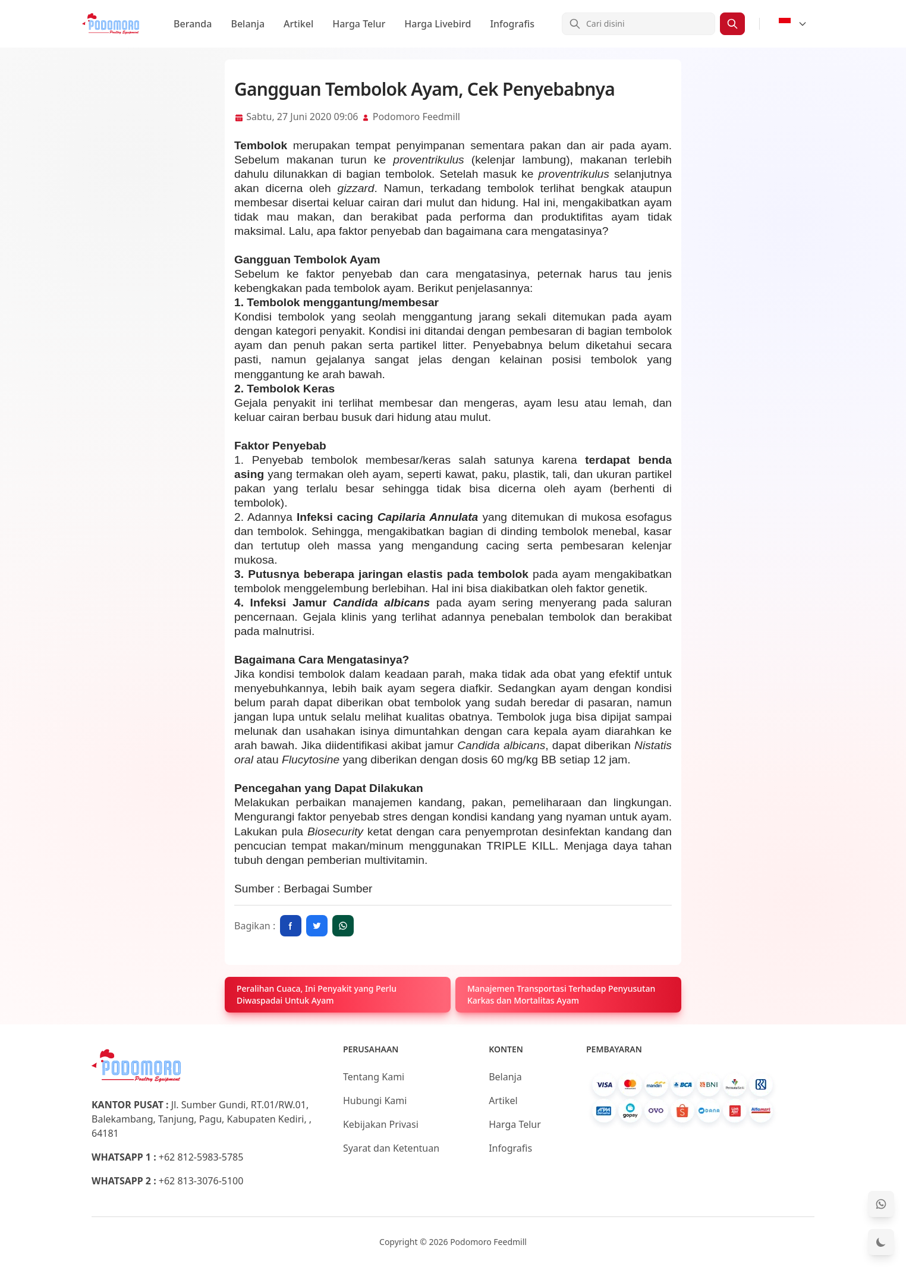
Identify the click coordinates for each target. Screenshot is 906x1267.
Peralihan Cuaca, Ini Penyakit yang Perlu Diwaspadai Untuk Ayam (317, 994)
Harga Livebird (437, 23)
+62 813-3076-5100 (201, 1180)
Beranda (193, 23)
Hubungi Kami (375, 1100)
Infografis (512, 23)
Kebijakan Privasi (381, 1124)
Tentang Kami (373, 1076)
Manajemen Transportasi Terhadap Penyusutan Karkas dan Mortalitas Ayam (561, 994)
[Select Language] (793, 24)
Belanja (248, 23)
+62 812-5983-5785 (201, 1157)
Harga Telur (358, 23)
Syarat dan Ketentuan (391, 1148)
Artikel (298, 23)
